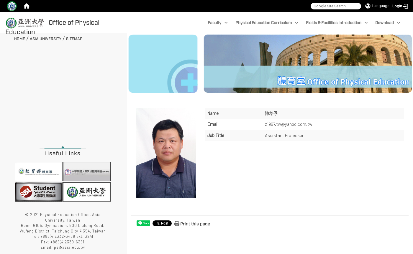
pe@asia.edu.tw (69, 247)
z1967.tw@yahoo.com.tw (288, 124)
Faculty (218, 22)
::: (12, 38)
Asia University (45, 39)
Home (19, 39)
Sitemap (74, 39)
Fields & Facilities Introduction (337, 22)
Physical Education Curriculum (266, 22)
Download (387, 22)
